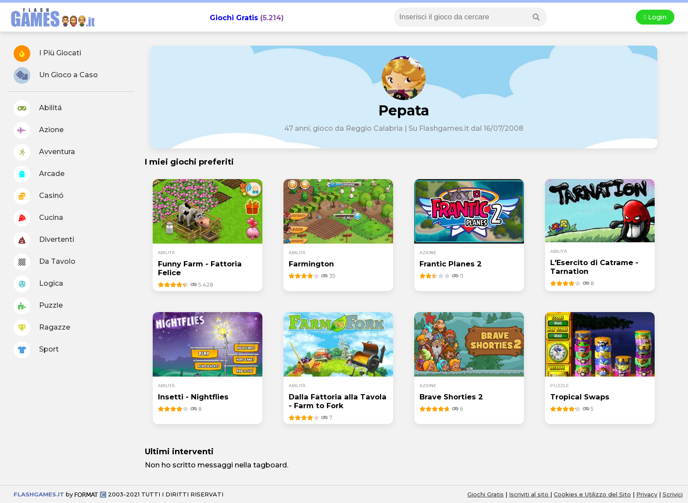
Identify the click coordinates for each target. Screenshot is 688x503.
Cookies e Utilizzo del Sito (592, 494)
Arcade (39, 174)
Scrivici (673, 494)
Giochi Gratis (234, 18)
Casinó (39, 196)
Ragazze (42, 328)
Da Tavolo (44, 262)
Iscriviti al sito (529, 494)
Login (655, 17)
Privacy (646, 494)
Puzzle (38, 306)
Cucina (38, 218)
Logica (38, 284)
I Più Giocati (47, 53)
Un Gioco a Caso (56, 75)
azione (428, 252)
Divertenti (44, 240)
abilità (166, 252)
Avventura (44, 152)
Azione (39, 130)
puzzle (559, 385)
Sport (36, 349)
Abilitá (38, 108)
